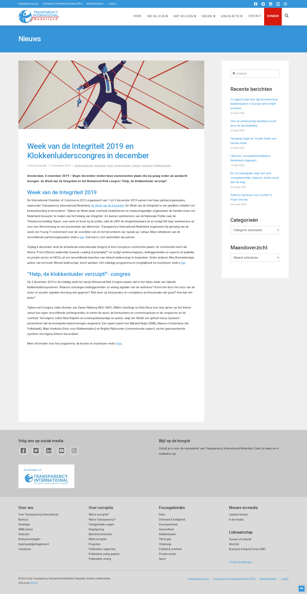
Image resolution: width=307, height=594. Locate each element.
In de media (236, 519)
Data (162, 514)
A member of (46, 476)
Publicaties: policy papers (104, 554)
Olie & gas (165, 539)
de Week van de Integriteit (107, 205)
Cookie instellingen (240, 562)
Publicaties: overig (100, 558)
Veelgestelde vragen (101, 524)
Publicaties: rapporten (102, 549)
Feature (136, 165)
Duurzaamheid (168, 524)
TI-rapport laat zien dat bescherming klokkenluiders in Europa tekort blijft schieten (253, 104)
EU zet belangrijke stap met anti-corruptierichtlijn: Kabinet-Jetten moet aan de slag (254, 178)
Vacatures (24, 549)
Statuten (23, 534)
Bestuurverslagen (29, 539)
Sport (162, 558)
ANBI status (25, 529)
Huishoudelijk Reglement (33, 544)
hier (82, 237)
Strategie (24, 524)
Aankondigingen (83, 165)
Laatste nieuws (238, 514)
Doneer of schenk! (240, 539)
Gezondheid (166, 529)
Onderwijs (165, 544)
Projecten (95, 544)
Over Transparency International (38, 514)
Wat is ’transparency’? (102, 519)
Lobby (111, 3)
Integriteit (147, 165)
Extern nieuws (123, 165)
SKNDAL (34, 583)
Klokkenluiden (95, 3)
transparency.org (27, 3)
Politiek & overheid (170, 549)
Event (110, 165)
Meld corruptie (98, 539)
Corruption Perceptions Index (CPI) (62, 3)
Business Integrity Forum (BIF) (247, 549)
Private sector (167, 554)
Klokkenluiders (162, 165)
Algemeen (100, 165)
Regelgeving (96, 529)
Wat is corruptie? (99, 514)
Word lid (234, 544)
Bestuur (23, 519)
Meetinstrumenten (100, 534)
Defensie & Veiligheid (172, 519)
